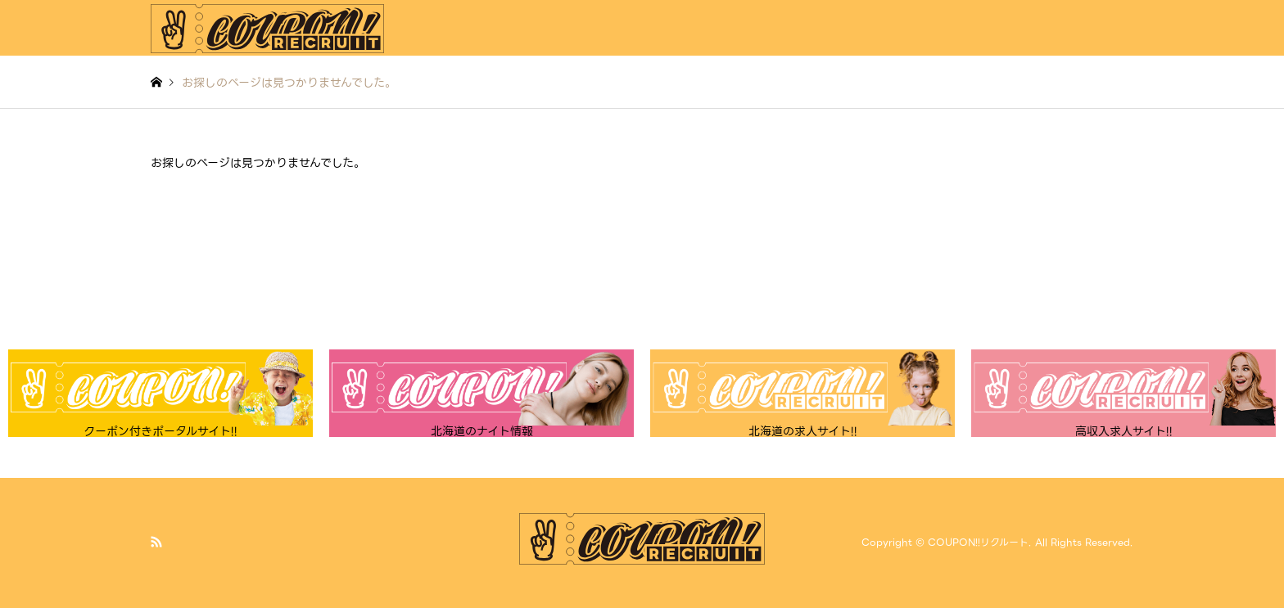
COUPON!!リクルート (978, 543)
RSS (156, 541)
